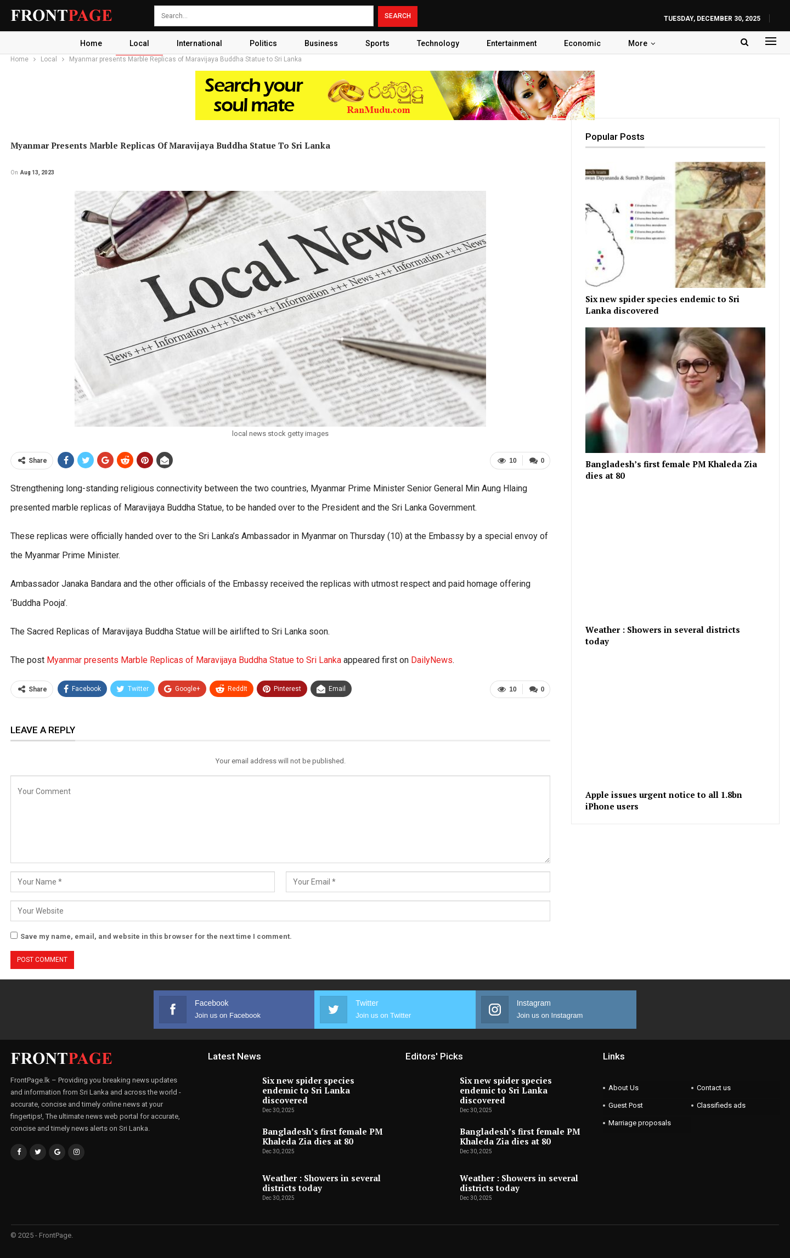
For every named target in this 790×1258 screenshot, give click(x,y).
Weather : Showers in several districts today (321, 1182)
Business (320, 43)
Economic (588, 43)
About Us (623, 1088)
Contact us (714, 1088)
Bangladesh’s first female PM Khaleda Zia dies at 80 (322, 1136)
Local (134, 43)
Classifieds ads (721, 1105)
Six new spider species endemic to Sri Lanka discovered (308, 1090)
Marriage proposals (639, 1123)
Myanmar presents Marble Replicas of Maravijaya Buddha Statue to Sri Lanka (194, 660)
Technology (441, 43)
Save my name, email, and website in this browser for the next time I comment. (156, 936)
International (195, 43)
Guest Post (625, 1105)
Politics (261, 43)
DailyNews (432, 660)
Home (84, 43)
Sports (378, 43)
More (645, 43)
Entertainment (516, 43)
